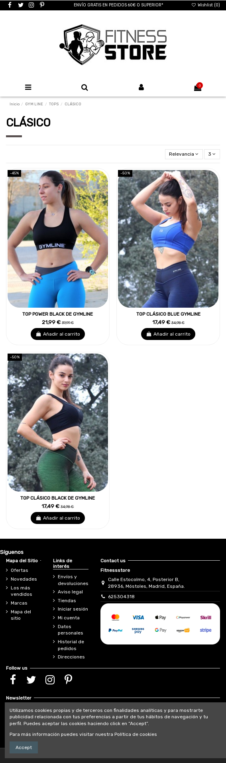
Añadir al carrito (57, 334)
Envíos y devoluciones (73, 580)
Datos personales (70, 630)
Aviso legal (70, 592)
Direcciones (71, 657)
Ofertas (19, 570)
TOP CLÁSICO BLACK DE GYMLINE (57, 498)
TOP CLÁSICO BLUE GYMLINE (168, 314)
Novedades (24, 579)
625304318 (121, 596)
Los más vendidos (21, 591)
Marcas (19, 603)
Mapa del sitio (21, 615)
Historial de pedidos (71, 645)
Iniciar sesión (73, 609)
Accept (24, 747)
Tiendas (67, 600)
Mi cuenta (69, 618)
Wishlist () (205, 5)
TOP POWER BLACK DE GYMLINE (57, 314)
